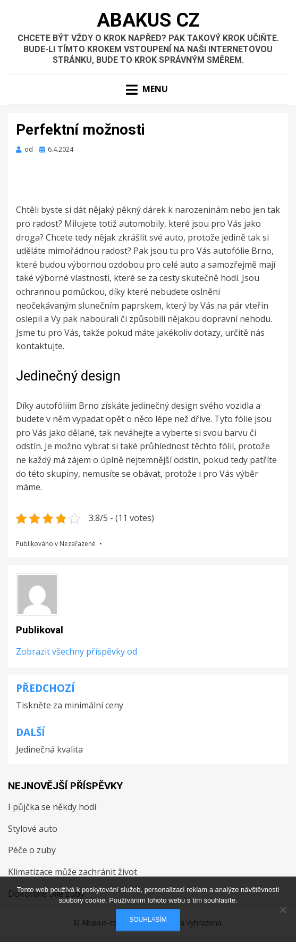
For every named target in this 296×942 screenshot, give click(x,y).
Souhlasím (148, 919)
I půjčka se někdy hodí (52, 807)
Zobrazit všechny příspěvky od (76, 651)
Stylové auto (32, 828)
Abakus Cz (148, 20)
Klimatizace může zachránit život (72, 872)
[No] (282, 909)
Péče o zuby (32, 850)
